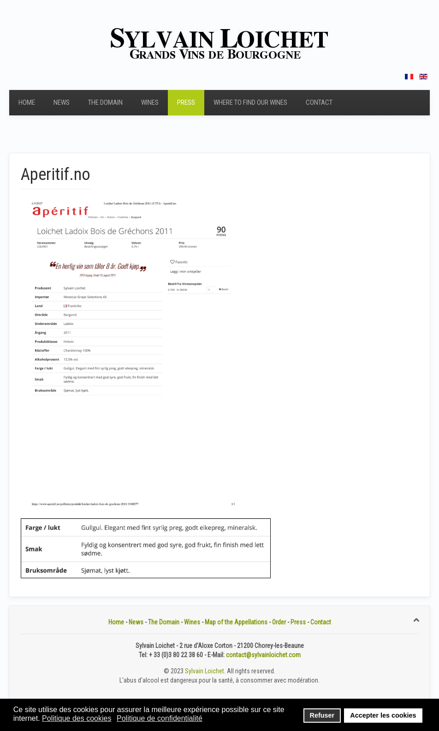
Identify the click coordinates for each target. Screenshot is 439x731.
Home (26, 102)
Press (186, 102)
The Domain (105, 102)
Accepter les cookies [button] (383, 715)
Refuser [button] (322, 715)
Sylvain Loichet (204, 671)
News (61, 102)
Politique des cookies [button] (76, 718)
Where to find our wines (250, 102)
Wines (150, 102)
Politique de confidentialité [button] (159, 718)
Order (279, 622)
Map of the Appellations (236, 622)
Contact (319, 102)
